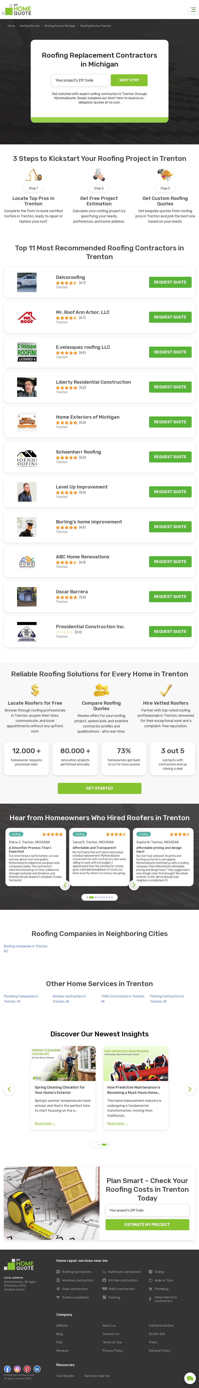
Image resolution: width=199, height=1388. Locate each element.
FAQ (59, 1342)
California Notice (161, 1325)
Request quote (170, 282)
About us (109, 1325)
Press (153, 1342)
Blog (59, 1334)
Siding (156, 1272)
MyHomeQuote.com (23, 1375)
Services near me (97, 1376)
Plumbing (158, 1289)
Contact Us (111, 1334)
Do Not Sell (157, 1334)
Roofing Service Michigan (60, 26)
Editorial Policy (159, 1350)
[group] (63, 1088)
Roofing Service (30, 26)
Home (11, 26)
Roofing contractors (73, 1272)
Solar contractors (72, 1289)
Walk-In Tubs (161, 1280)
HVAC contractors (119, 1289)
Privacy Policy (113, 1350)
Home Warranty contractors (163, 1299)
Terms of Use (112, 1342)
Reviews (62, 1350)
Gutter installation (72, 1298)
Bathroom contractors (122, 1272)
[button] (87, 897)
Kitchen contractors (120, 1280)
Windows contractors (74, 1280)
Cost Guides (65, 1376)
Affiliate (62, 1325)
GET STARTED (99, 788)
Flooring (111, 1298)
